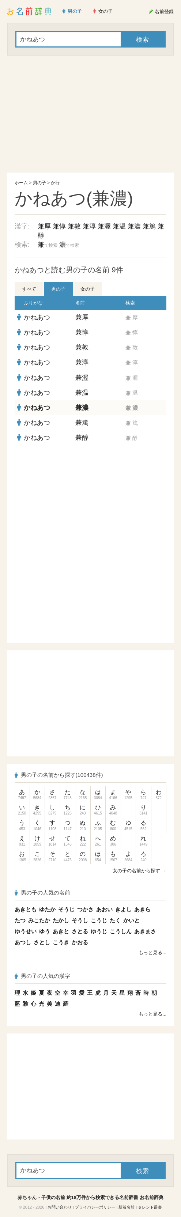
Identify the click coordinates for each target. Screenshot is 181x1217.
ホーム (21, 182)
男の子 (39, 182)
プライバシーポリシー (95, 1207)
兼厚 (44, 226)
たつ (20, 920)
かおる (80, 942)
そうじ (66, 909)
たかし (61, 920)
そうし (80, 920)
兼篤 (149, 226)
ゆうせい (26, 931)
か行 (55, 182)
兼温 (119, 226)
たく (115, 920)
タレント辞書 (150, 1207)
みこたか (39, 920)
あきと (61, 931)
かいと (131, 920)
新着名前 (126, 1207)
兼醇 (81, 437)
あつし (23, 942)
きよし (123, 909)
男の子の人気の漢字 (42, 976)
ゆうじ (99, 931)
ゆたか (47, 909)
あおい (104, 909)
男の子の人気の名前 (42, 892)
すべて (29, 289)
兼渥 (104, 226)
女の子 (87, 289)
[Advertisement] (90, 114)
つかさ (85, 909)
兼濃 (134, 226)
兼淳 (89, 226)
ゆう (44, 931)
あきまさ (145, 931)
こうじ (99, 920)
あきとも (26, 909)
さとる (80, 931)
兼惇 (59, 226)
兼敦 (74, 226)
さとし (42, 942)
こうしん (121, 931)
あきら (142, 909)
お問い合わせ (60, 1207)
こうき (61, 942)
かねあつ (37, 317)
